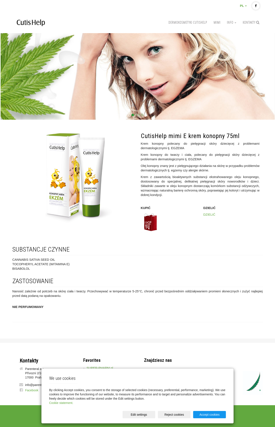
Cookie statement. (61, 403)
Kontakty (249, 22)
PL (243, 5)
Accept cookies (209, 414)
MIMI (217, 22)
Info (231, 22)
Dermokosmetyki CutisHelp (187, 22)
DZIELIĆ (209, 214)
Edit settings (139, 414)
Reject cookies (174, 414)
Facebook (31, 390)
